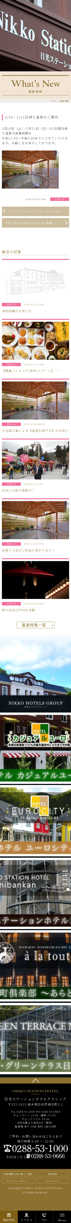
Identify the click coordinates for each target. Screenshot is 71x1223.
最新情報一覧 (34, 625)
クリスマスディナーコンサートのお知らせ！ (39, 211)
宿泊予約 (9, 1220)
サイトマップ (53, 1180)
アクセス (26, 1220)
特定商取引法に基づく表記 (18, 1173)
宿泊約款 (53, 1173)
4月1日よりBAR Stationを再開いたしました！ (37, 223)
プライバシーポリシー (18, 1180)
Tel (44, 1219)
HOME (53, 101)
